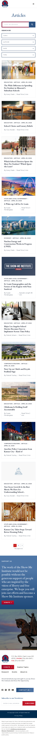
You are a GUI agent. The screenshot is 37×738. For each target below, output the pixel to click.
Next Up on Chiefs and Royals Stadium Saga (17, 370)
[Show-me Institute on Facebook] (2, 690)
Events (14, 672)
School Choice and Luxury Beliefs (18, 126)
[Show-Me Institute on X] (6, 690)
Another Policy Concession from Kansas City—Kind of (18, 450)
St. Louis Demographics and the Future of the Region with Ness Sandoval (17, 286)
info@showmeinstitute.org (18, 729)
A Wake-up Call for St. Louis (16, 204)
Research (5, 672)
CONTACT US (25, 690)
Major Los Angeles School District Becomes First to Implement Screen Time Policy (17, 329)
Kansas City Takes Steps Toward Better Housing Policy (17, 530)
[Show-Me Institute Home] (5, 3)
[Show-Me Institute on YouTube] (13, 690)
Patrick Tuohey (11, 375)
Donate (8, 602)
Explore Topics (22, 667)
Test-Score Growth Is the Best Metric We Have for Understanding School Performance (17, 489)
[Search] (32, 24)
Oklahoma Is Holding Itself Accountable (15, 408)
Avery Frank (10, 94)
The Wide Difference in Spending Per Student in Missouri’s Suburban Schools (18, 88)
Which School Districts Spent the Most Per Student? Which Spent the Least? (18, 164)
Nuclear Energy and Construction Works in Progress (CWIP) (18, 244)
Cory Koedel (10, 130)
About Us (23, 672)
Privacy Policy (19, 715)
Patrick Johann (11, 335)
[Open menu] (33, 4)
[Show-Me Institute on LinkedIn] (9, 690)
